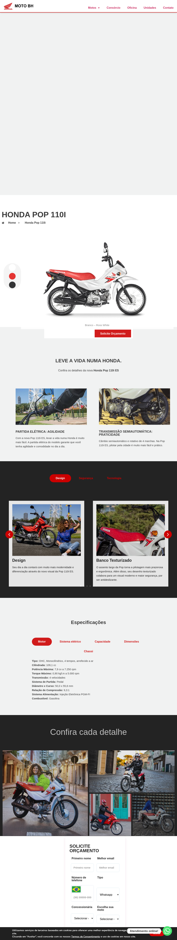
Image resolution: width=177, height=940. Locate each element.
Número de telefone (79, 879)
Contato (168, 7)
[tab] (60, 478)
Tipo (100, 877)
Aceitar (155, 933)
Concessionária (82, 907)
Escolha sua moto (105, 908)
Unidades (150, 7)
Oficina (132, 7)
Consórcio (113, 7)
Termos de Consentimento (85, 936)
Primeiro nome (81, 858)
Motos (94, 8)
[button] (9, 534)
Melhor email (105, 858)
